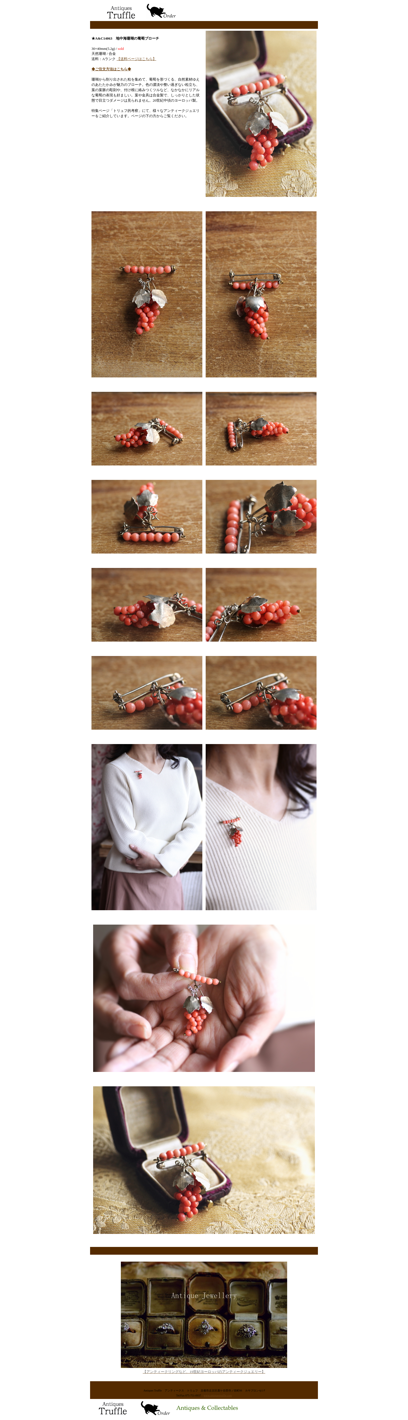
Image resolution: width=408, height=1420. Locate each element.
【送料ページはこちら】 (136, 59)
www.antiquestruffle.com (218, 1395)
